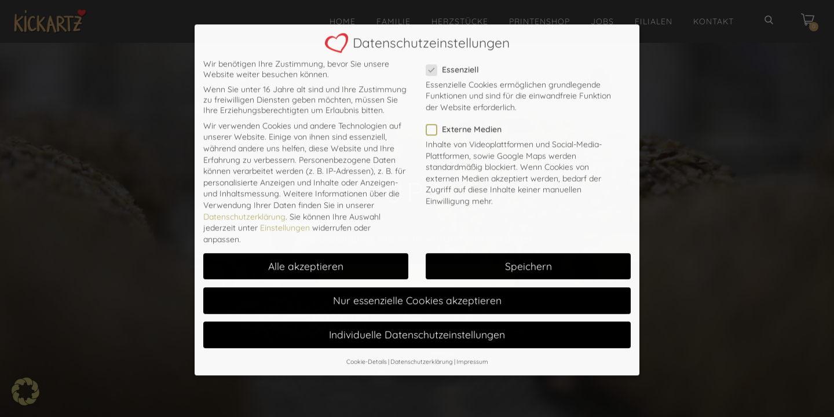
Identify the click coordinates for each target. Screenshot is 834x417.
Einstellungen (285, 172)
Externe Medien (467, 74)
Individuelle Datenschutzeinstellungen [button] (417, 279)
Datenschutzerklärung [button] (421, 306)
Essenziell (456, 14)
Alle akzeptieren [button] (305, 210)
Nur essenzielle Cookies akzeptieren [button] (417, 245)
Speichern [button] (528, 210)
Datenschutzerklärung (244, 161)
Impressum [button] (472, 306)
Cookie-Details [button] (366, 306)
